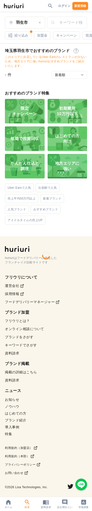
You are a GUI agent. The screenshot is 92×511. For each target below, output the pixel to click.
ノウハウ (12, 406)
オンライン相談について (24, 329)
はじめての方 (15, 413)
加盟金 (42, 35)
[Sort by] (69, 75)
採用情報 (14, 294)
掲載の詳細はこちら (21, 372)
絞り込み (19, 34)
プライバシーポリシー (22, 465)
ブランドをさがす (19, 337)
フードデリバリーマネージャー (32, 302)
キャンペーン (66, 35)
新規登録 (80, 6)
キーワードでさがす (21, 345)
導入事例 (12, 427)
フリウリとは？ (17, 321)
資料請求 (12, 353)
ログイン (64, 6)
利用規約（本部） (19, 456)
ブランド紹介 (15, 420)
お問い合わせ (16, 473)
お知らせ (12, 400)
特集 (8, 434)
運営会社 (14, 286)
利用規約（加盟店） (21, 448)
